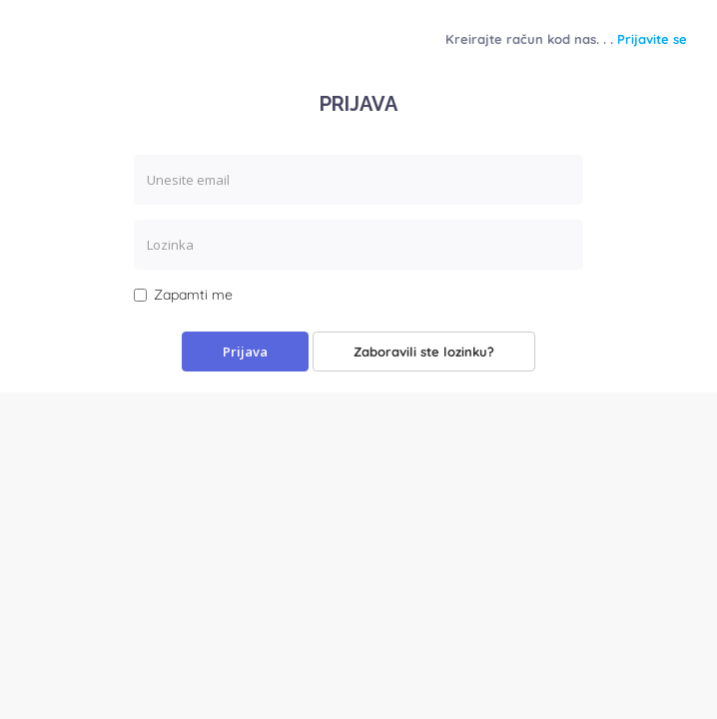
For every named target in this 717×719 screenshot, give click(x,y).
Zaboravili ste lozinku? (424, 352)
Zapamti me (183, 295)
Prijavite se (652, 39)
